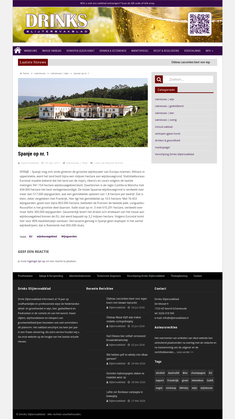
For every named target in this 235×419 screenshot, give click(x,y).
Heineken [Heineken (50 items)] (197, 380)
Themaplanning (179, 276)
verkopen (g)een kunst (167, 133)
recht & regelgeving (166, 50)
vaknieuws (39, 73)
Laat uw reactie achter (109, 163)
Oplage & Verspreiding (51, 276)
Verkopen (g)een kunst (80, 50)
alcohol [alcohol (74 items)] (160, 372)
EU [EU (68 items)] (210, 372)
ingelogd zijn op (36, 261)
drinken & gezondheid (167, 140)
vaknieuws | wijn (60, 73)
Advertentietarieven (80, 276)
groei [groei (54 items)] (185, 380)
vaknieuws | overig (165, 119)
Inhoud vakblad (52, 50)
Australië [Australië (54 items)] (173, 372)
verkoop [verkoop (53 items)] (171, 388)
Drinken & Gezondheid (113, 50)
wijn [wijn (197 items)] (194, 388)
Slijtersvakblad (30, 163)
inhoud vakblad (164, 126)
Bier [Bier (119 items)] (185, 372)
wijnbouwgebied (47, 236)
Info (208, 50)
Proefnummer (25, 276)
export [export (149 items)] (160, 380)
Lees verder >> (185, 352)
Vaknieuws (30, 50)
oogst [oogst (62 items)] (159, 388)
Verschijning (192, 50)
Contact (198, 276)
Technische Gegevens (109, 276)
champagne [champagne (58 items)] (198, 372)
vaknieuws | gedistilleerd (169, 106)
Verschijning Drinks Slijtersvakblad (174, 154)
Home (17, 50)
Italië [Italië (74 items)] (210, 380)
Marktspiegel (140, 50)
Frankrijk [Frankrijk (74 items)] (173, 380)
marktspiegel (162, 147)
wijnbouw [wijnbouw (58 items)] (206, 388)
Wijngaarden (69, 236)
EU (30, 236)
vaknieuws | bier (164, 113)
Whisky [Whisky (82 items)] (183, 388)
